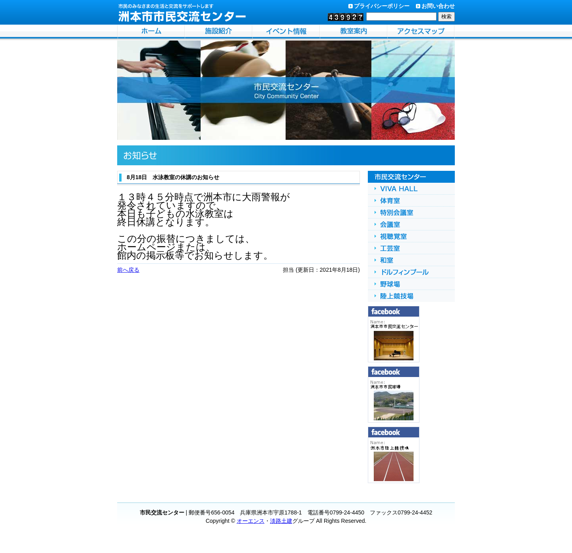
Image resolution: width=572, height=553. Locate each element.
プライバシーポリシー (382, 6)
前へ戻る (128, 270)
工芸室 (411, 248)
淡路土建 (281, 521)
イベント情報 (286, 33)
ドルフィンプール (411, 272)
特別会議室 (411, 212)
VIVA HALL (411, 189)
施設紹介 (218, 33)
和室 (411, 260)
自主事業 (353, 33)
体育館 (411, 201)
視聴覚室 (411, 236)
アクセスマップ (421, 33)
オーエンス (251, 521)
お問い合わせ (438, 6)
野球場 (411, 284)
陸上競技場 (411, 296)
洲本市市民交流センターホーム (151, 33)
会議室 (411, 224)
